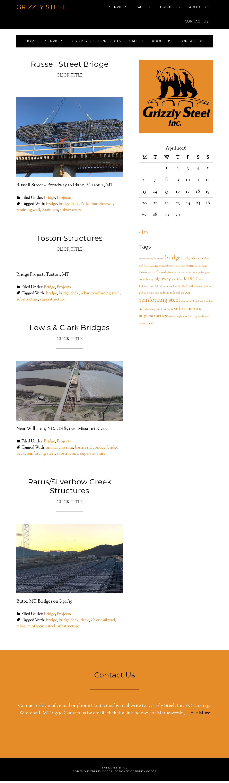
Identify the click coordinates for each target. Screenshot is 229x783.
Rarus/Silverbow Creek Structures (69, 488)
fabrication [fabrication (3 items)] (147, 274)
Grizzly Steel (41, 7)
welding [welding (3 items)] (191, 318)
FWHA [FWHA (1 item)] (180, 274)
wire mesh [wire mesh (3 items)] (146, 325)
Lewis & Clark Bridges (69, 329)
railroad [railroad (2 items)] (175, 294)
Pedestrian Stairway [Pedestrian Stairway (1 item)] (203, 287)
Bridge (49, 199)
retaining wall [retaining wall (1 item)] (187, 302)
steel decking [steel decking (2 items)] (147, 311)
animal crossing (59, 449)
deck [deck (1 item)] (197, 267)
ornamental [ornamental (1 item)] (168, 287)
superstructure (52, 301)
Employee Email (114, 769)
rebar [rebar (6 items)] (186, 294)
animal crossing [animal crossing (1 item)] (146, 260)
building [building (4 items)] (151, 267)
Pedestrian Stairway (97, 206)
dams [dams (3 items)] (190, 267)
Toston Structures (69, 239)
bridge (51, 206)
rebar (85, 295)
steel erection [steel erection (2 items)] (164, 311)
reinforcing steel (105, 295)
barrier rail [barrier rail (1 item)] (159, 260)
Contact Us (114, 676)
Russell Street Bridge (69, 65)
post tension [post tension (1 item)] (144, 294)
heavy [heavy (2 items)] (149, 281)
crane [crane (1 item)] (177, 267)
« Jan (143, 234)
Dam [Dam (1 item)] (183, 267)
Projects (64, 199)
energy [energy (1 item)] (204, 267)
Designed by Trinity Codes (135, 772)
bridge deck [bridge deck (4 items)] (190, 260)
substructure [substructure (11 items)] (187, 310)
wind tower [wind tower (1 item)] (203, 318)
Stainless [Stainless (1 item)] (208, 302)
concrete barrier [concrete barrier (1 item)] (166, 267)
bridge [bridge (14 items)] (172, 260)
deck (85, 622)
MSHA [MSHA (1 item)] (158, 287)
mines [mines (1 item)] (151, 287)
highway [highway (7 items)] (162, 280)
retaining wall (28, 212)
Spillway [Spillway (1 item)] (199, 302)
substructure (71, 212)
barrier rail (84, 449)
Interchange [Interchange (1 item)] (177, 281)
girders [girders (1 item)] (201, 274)
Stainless (50, 212)
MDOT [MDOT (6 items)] (191, 281)
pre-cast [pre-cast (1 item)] (155, 294)
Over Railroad (103, 622)
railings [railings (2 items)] (164, 294)
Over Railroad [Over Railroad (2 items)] (184, 288)
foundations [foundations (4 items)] (166, 274)
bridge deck (69, 206)
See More (200, 714)
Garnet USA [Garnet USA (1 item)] (191, 274)
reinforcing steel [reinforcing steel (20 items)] (159, 302)
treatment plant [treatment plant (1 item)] (176, 318)
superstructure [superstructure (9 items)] (153, 317)
